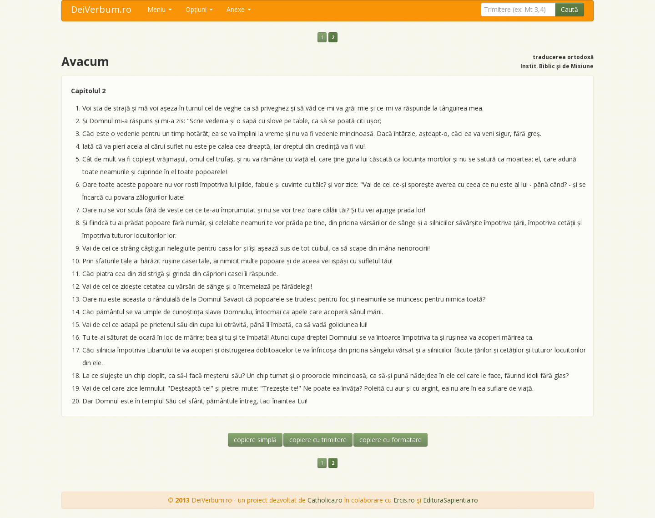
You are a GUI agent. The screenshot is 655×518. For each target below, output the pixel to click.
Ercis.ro (404, 500)
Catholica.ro (325, 500)
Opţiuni (199, 9)
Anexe (239, 9)
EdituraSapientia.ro (450, 500)
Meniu (159, 9)
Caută (569, 9)
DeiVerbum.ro (101, 9)
